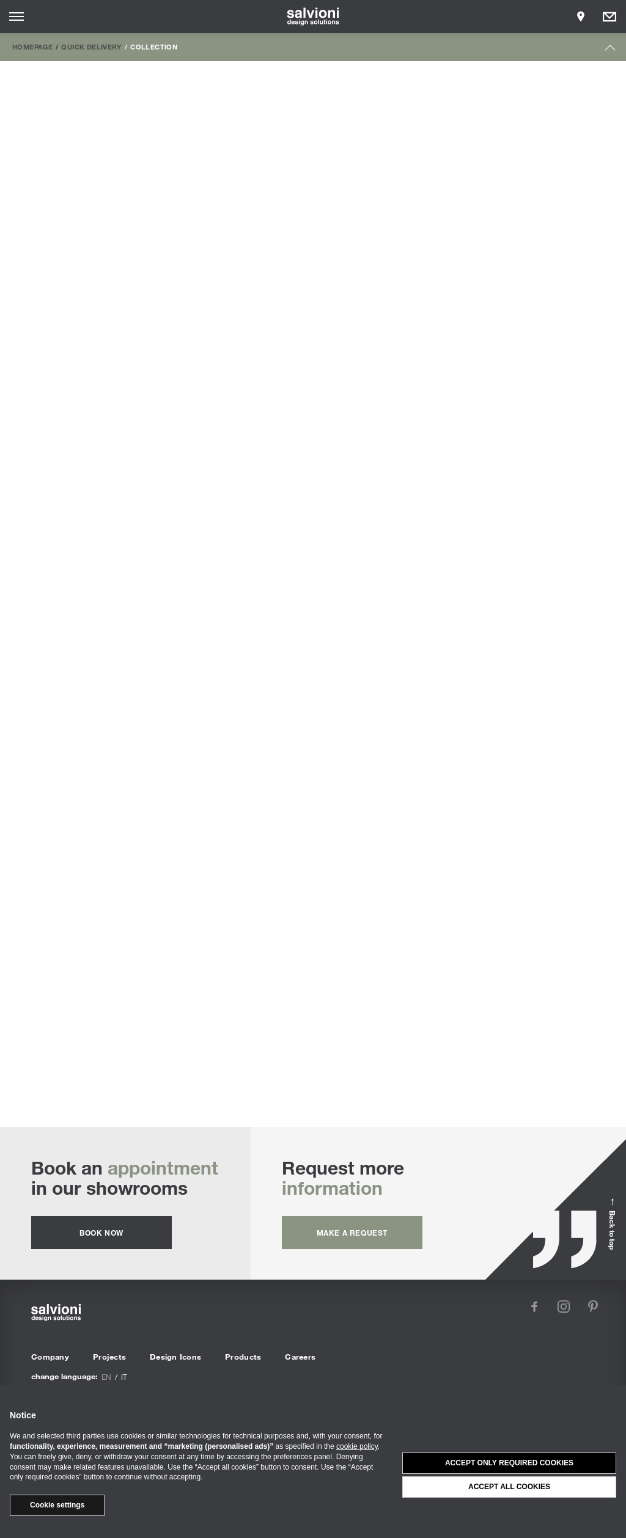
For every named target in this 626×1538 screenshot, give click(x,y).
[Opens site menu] (16, 16)
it (124, 1377)
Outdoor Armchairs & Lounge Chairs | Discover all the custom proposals (313, 982)
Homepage (32, 46)
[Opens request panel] (609, 16)
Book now (101, 1232)
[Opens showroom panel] (581, 16)
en (106, 1377)
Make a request (352, 1232)
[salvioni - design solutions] (313, 16)
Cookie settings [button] (57, 1505)
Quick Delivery (91, 46)
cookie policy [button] (357, 1446)
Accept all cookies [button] (509, 1486)
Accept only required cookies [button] (509, 1463)
